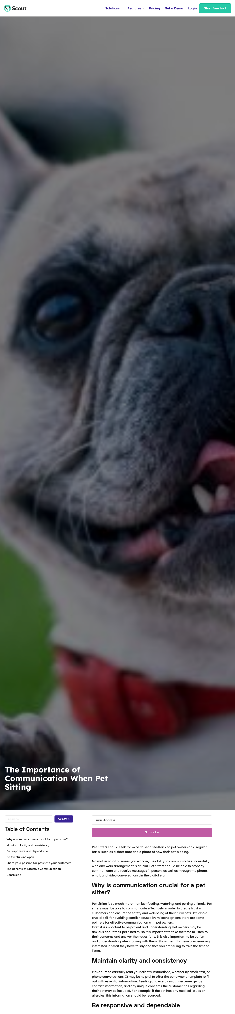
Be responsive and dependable (27, 851)
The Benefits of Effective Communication (33, 869)
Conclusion (13, 875)
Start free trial (215, 8)
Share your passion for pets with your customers (38, 863)
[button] (114, 8)
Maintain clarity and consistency (27, 845)
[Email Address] (152, 820)
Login (192, 8)
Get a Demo (174, 8)
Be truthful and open (20, 857)
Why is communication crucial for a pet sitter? (37, 839)
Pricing (154, 8)
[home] (13, 8)
